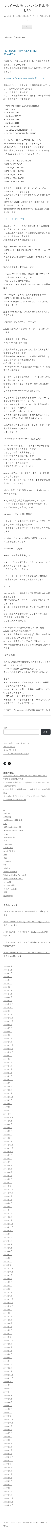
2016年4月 (7, 1134)
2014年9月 (7, 1196)
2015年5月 (7, 1168)
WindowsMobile (21, 710)
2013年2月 (7, 1258)
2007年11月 (8, 1460)
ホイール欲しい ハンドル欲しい (27, 7)
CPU (5, 823)
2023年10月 (8, 1007)
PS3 (5, 840)
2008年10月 (8, 1422)
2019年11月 (8, 1048)
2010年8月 (7, 1347)
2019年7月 (7, 1055)
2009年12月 (8, 1374)
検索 (5, 727)
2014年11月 (8, 1189)
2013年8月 (7, 1237)
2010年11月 (8, 1340)
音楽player (8, 895)
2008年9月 (7, 1426)
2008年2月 (7, 1450)
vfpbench (7, 861)
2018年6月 (7, 1086)
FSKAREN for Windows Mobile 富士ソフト (25, 78)
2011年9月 (7, 1309)
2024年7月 (7, 993)
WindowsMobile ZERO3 (13, 878)
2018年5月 (7, 1090)
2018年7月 (7, 1083)
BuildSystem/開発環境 (12, 820)
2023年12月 (8, 1004)
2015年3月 (7, 1175)
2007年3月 (7, 1488)
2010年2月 (7, 1368)
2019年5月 (7, 1062)
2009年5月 (7, 1398)
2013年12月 (8, 1223)
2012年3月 (7, 1289)
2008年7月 (7, 1433)
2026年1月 (7, 976)
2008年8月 (7, 1429)
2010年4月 (7, 1361)
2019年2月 (7, 1072)
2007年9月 (7, 1467)
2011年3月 (7, 1326)
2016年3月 (7, 1138)
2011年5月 (7, 1319)
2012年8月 (7, 1278)
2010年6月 (7, 1354)
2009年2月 (7, 1409)
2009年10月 (8, 1381)
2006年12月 (8, 1498)
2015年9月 (7, 1155)
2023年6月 (7, 1011)
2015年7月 (7, 1162)
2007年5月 (7, 1481)
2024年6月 (7, 997)
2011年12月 (8, 1299)
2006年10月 (8, 1505)
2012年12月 (8, 1265)
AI (4, 810)
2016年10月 (8, 1117)
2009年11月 (8, 1378)
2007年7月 (7, 1474)
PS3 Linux (7, 844)
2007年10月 (8, 1464)
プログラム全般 (10, 888)
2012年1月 (7, 1295)
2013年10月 (8, 1230)
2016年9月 (7, 1120)
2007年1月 (7, 1495)
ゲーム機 (7, 882)
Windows (7, 868)
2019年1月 (7, 1076)
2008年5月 (7, 1440)
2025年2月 (7, 987)
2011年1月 (7, 1333)
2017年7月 (7, 1100)
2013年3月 (7, 1254)
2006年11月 (8, 1501)
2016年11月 (8, 1114)
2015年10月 (8, 1151)
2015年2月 (7, 1179)
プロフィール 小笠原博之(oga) (16, 753)
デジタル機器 (9, 885)
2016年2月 (7, 1141)
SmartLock (8, 847)
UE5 (5, 858)
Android (6, 813)
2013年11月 (8, 1227)
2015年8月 (7, 1158)
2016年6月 (7, 1127)
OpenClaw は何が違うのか (14, 799)
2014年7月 (7, 1199)
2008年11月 (8, 1419)
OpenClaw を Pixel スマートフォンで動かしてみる (24, 796)
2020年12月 (8, 1017)
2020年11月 (8, 1021)
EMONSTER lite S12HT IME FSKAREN (20, 52)
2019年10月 (8, 1052)
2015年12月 (8, 1144)
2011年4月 (7, 1323)
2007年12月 (8, 1457)
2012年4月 (7, 1285)
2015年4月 (7, 1172)
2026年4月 (7, 966)
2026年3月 (7, 969)
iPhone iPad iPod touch (13, 830)
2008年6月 (7, 1436)
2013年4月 (7, 1251)
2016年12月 (8, 1110)
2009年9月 (7, 1385)
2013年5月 (7, 1247)
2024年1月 (7, 1000)
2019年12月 (8, 1045)
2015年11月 (8, 1148)
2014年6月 (7, 1203)
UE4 (5, 854)
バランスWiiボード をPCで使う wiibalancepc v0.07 (24, 932)
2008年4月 (7, 1443)
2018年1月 (7, 1093)
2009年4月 (7, 1402)
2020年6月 (7, 1031)
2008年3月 (7, 1446)
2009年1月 (7, 1412)
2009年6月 (7, 1395)
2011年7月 (7, 1316)
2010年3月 (7, 1364)
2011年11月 (8, 1302)
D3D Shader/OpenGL (12, 827)
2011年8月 (7, 1313)
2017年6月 (7, 1103)
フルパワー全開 (10, 750)
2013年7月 (7, 1241)
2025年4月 (7, 980)
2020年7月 (7, 1028)
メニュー (27, 27)
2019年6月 (7, 1059)
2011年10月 (8, 1306)
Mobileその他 (9, 837)
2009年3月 (7, 1405)
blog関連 (7, 816)
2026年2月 (7, 973)
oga (11, 925)
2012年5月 (7, 1282)
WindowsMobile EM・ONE (14, 875)
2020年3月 (7, 1035)
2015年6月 (7, 1165)
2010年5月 (7, 1357)
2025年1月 (7, 990)
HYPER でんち (9, 746)
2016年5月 (7, 1131)
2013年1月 (7, 1261)
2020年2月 (7, 1038)
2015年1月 (7, 1182)
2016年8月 (7, 1124)
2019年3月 (7, 1069)
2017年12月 (8, 1096)
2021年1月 (7, 1014)
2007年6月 (7, 1477)
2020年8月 (7, 1024)
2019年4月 (7, 1066)
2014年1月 (7, 1220)
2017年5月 (7, 1107)
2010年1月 (7, 1371)
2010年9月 (7, 1344)
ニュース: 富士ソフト (15, 219)
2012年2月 (7, 1292)
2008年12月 (8, 1416)
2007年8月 (7, 1471)
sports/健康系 (9, 851)
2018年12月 (8, 1079)
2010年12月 (8, 1337)
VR (4, 864)
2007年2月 (7, 1491)
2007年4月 (7, 1484)
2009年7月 (7, 1392)
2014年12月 (8, 1186)
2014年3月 (7, 1213)
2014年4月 (7, 1210)
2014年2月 (7, 1217)
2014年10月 (8, 1193)
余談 (5, 892)
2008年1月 (7, 1453)
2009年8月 (7, 1388)
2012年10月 (8, 1271)
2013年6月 (7, 1244)
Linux (5, 834)
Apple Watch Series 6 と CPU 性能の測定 (20, 911)
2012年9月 (7, 1275)
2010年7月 (7, 1350)
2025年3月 (7, 983)
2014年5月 (7, 1206)
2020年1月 (7, 1041)
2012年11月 (8, 1268)
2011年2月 (7, 1330)
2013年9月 (7, 1234)
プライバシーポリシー (12, 1522)
